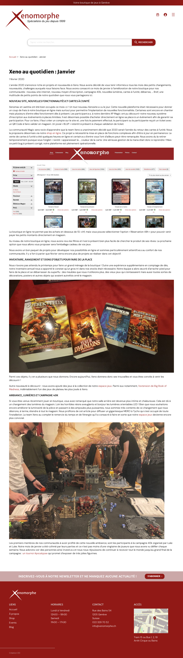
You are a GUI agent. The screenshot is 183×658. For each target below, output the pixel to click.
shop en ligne (54, 133)
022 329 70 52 (100, 623)
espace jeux (145, 414)
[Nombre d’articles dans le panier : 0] (157, 14)
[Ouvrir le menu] (173, 14)
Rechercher (145, 42)
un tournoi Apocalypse (35, 553)
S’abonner (154, 576)
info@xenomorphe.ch (104, 627)
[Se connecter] (165, 14)
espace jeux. (105, 386)
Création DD (14, 653)
